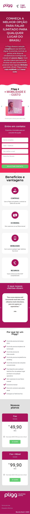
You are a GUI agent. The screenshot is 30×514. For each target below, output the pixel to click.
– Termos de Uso (5, 505)
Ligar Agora (23, 6)
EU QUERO (15, 442)
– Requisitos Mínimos (7, 508)
